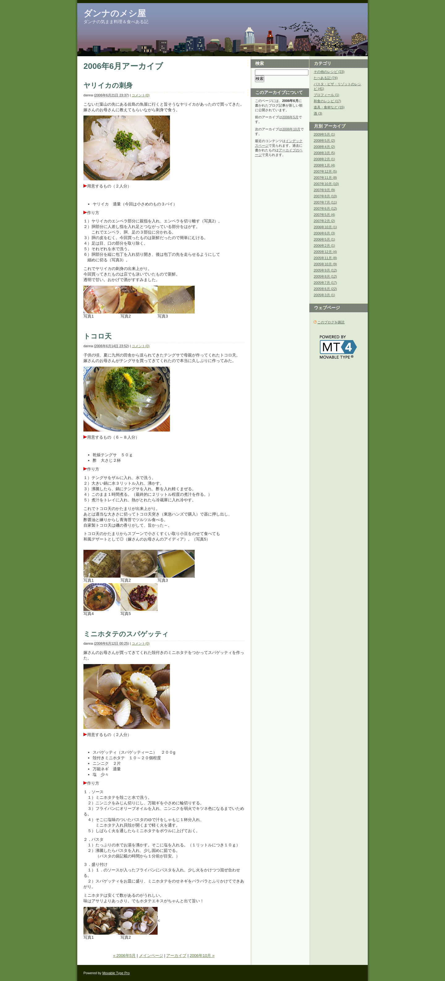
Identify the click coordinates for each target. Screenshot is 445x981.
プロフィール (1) (326, 95)
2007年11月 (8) (325, 177)
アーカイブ (176, 955)
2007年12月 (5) (325, 171)
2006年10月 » (202, 955)
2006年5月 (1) (324, 239)
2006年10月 (291, 129)
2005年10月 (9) (325, 264)
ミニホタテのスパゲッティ (126, 634)
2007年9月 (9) (324, 190)
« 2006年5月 (124, 955)
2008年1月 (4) (324, 165)
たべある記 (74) (326, 78)
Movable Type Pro (115, 973)
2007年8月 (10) (325, 196)
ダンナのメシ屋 (114, 13)
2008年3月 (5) (324, 153)
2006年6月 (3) (324, 233)
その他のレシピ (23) (329, 72)
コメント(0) (140, 95)
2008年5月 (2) (324, 140)
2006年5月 (290, 117)
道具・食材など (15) (329, 107)
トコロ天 (97, 336)
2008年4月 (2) (324, 147)
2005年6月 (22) (325, 289)
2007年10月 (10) (326, 184)
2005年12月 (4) (325, 252)
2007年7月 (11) (325, 202)
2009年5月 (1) (324, 134)
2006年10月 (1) (325, 227)
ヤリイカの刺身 (108, 85)
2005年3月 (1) (324, 295)
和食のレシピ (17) (327, 101)
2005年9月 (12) (325, 270)
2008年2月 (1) (324, 159)
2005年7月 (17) (325, 282)
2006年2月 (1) (324, 245)
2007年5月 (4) (324, 215)
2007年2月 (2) (324, 221)
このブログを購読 (331, 322)
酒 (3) (318, 113)
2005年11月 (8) (325, 258)
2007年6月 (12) (325, 208)
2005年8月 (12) (325, 276)
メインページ (151, 955)
